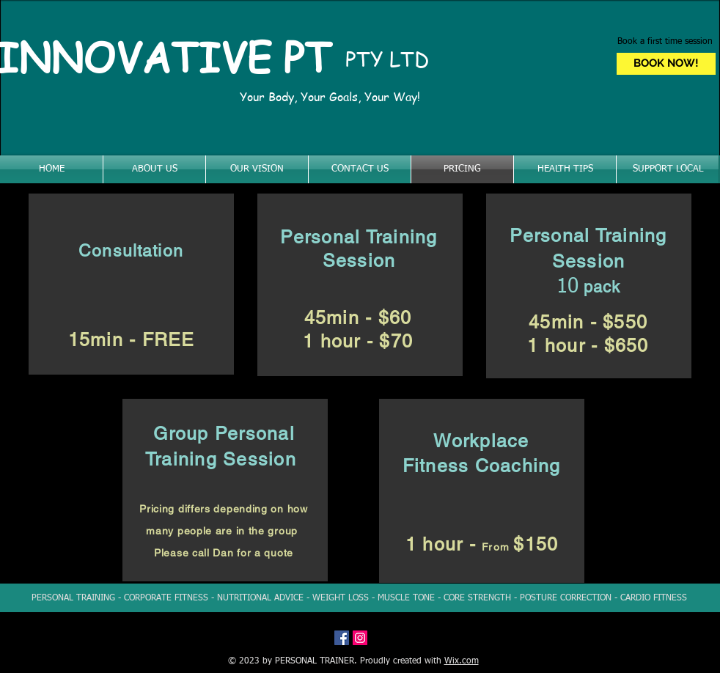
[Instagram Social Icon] (360, 637)
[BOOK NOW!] (666, 64)
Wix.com (461, 661)
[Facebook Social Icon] (341, 637)
